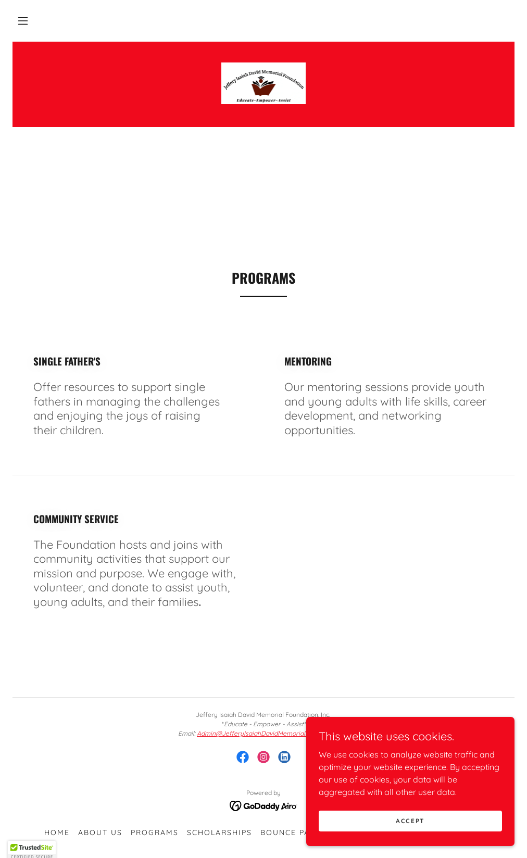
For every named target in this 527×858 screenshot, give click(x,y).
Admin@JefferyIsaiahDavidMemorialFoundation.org (273, 733)
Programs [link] (155, 832)
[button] (22, 20)
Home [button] (57, 832)
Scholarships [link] (219, 832)
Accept (410, 828)
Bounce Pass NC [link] (297, 832)
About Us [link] (100, 832)
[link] (263, 83)
